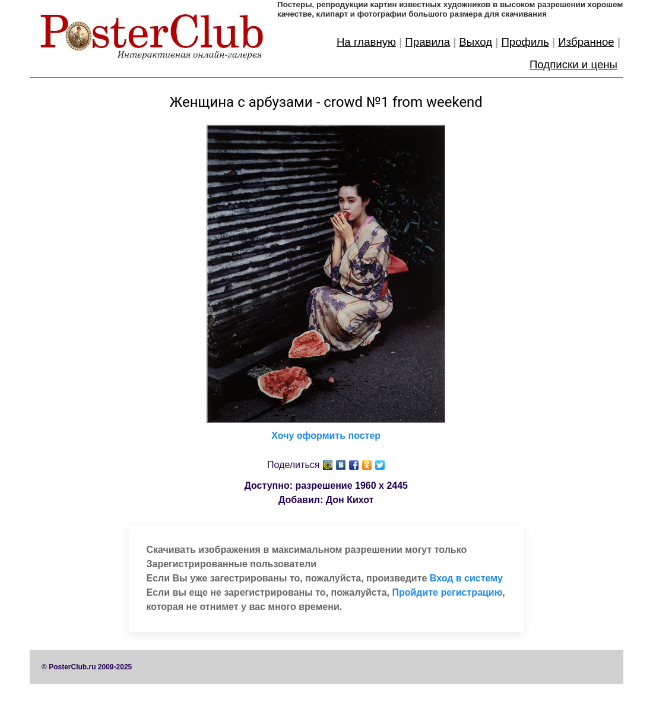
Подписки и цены (573, 64)
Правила (427, 42)
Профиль (525, 42)
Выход (475, 42)
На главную (366, 42)
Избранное (586, 42)
